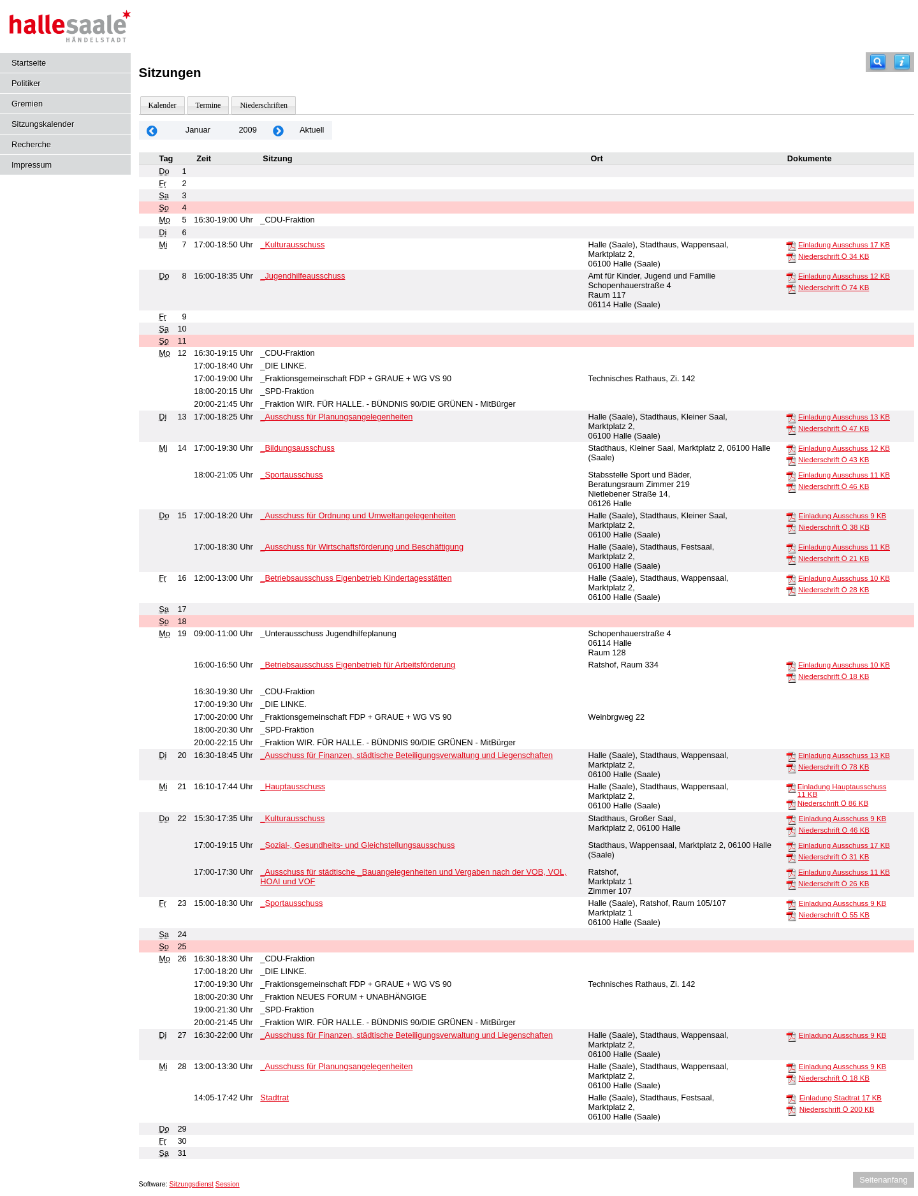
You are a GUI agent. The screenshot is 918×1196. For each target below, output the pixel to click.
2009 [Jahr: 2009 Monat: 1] (247, 130)
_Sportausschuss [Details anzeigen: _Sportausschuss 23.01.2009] (291, 903)
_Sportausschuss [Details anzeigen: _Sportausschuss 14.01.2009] (291, 474)
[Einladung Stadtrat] (791, 1098)
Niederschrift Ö (833, 256)
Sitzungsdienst (192, 1184)
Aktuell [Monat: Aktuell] (312, 130)
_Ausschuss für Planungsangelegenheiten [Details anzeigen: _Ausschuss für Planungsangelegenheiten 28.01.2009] (336, 1066)
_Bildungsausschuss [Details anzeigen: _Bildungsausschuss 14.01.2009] (297, 448)
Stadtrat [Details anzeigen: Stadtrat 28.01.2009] (274, 1097)
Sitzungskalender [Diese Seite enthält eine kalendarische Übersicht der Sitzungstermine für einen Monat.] (42, 124)
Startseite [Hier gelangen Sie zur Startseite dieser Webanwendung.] (28, 63)
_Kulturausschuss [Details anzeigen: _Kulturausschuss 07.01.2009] (292, 244)
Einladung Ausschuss (844, 245)
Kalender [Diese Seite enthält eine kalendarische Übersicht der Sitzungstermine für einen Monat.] (163, 105)
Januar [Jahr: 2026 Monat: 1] (198, 130)
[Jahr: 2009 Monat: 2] (278, 130)
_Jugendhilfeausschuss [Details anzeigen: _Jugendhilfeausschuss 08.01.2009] (302, 276)
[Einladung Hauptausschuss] (791, 787)
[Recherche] (878, 62)
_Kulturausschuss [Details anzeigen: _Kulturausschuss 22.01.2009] (292, 818)
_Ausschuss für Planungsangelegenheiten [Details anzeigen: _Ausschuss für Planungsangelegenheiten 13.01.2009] (336, 416)
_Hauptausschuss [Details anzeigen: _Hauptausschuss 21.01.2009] (292, 786)
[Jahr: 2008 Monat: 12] (152, 130)
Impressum (31, 165)
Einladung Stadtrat (840, 1098)
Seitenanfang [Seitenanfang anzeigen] (883, 1180)
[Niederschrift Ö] (791, 257)
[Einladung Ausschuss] (791, 245)
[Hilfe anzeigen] (902, 62)
